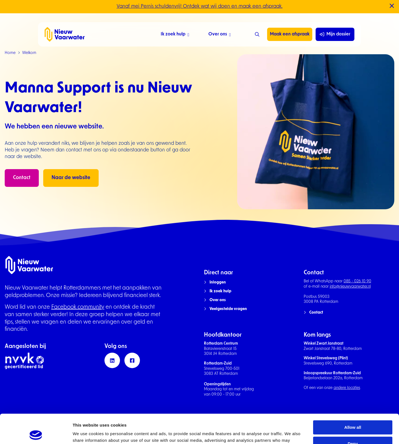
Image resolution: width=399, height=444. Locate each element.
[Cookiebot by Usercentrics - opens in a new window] (36, 433)
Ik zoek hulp (175, 35)
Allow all (352, 398)
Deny (353, 414)
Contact (21, 177)
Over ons (219, 35)
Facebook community (77, 307)
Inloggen (217, 282)
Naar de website (71, 177)
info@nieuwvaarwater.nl (350, 287)
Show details (85, 433)
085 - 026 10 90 (357, 281)
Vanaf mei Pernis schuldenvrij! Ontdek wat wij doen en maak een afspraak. (200, 6)
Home (10, 53)
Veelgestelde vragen (228, 309)
